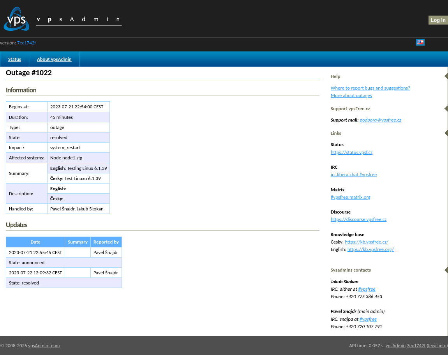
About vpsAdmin (54, 59)
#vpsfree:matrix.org (350, 197)
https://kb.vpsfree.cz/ (366, 242)
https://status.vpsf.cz (351, 152)
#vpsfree (367, 289)
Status (14, 59)
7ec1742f (26, 43)
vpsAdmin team (44, 345)
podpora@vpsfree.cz (381, 120)
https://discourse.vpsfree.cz (358, 219)
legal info (437, 345)
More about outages (351, 95)
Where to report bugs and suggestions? (370, 88)
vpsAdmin (396, 345)
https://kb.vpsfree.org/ (370, 249)
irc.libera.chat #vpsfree (354, 174)
